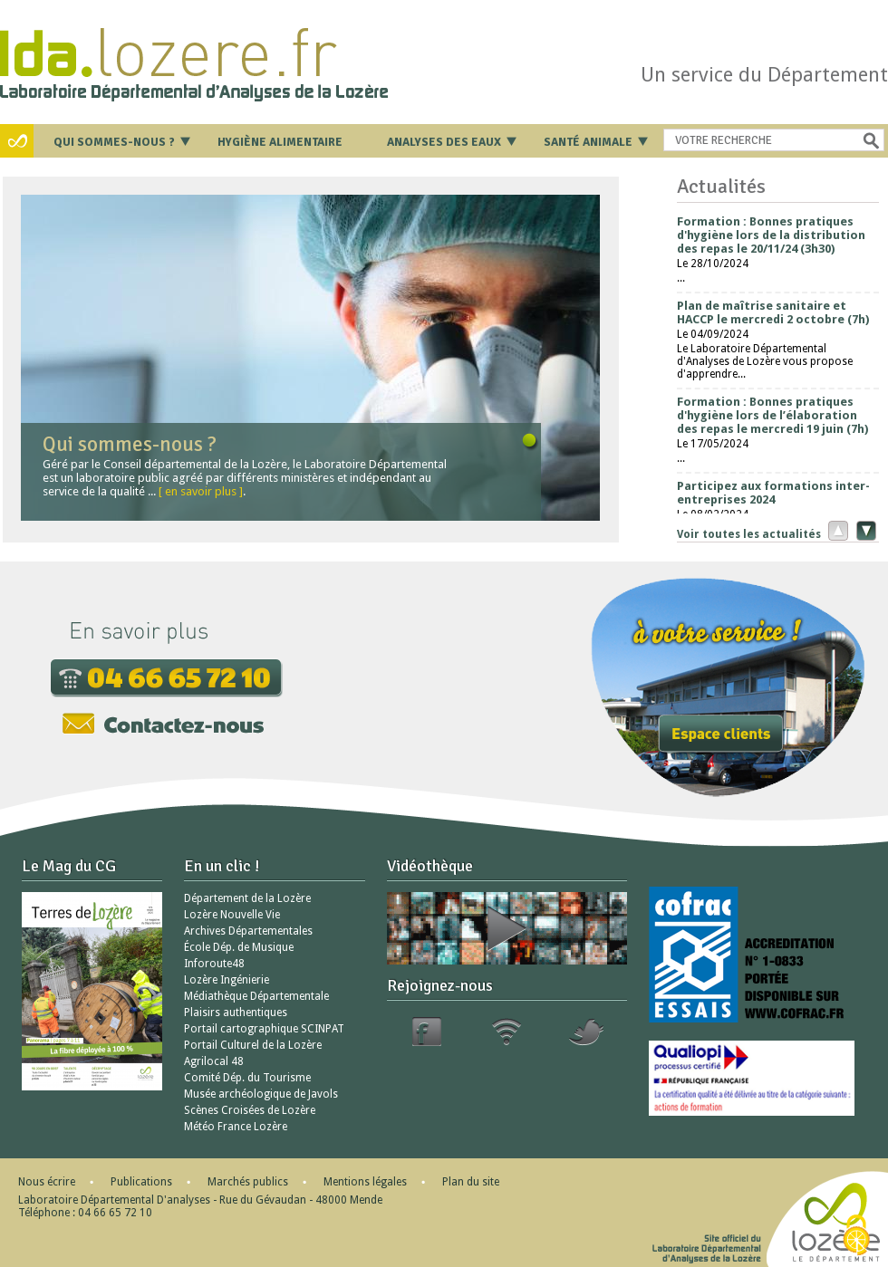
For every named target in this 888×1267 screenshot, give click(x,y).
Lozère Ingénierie (226, 980)
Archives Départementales (248, 931)
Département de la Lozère (247, 898)
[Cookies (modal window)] (856, 1236)
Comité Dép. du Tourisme (247, 1077)
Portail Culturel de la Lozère (253, 1045)
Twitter (586, 1031)
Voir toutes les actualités (749, 534)
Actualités (721, 186)
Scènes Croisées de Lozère (249, 1110)
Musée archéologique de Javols (261, 1094)
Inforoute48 (214, 963)
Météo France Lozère (235, 1126)
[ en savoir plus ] (201, 491)
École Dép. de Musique (239, 947)
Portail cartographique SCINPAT (264, 1028)
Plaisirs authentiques (235, 1012)
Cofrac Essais (757, 954)
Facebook (427, 1031)
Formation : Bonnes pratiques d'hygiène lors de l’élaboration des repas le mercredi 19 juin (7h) (772, 415)
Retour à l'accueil (228, 58)
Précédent (834, 530)
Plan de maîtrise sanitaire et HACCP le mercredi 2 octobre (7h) (773, 312)
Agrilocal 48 (214, 1061)
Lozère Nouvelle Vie (232, 914)
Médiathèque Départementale (256, 996)
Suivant (864, 530)
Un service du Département (764, 74)
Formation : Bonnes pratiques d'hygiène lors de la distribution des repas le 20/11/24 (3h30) (771, 235)
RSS (506, 1031)
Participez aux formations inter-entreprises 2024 (773, 492)
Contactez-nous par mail (163, 723)
